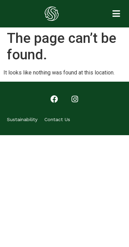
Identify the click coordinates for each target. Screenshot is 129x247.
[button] (116, 13)
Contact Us (57, 119)
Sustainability (22, 119)
